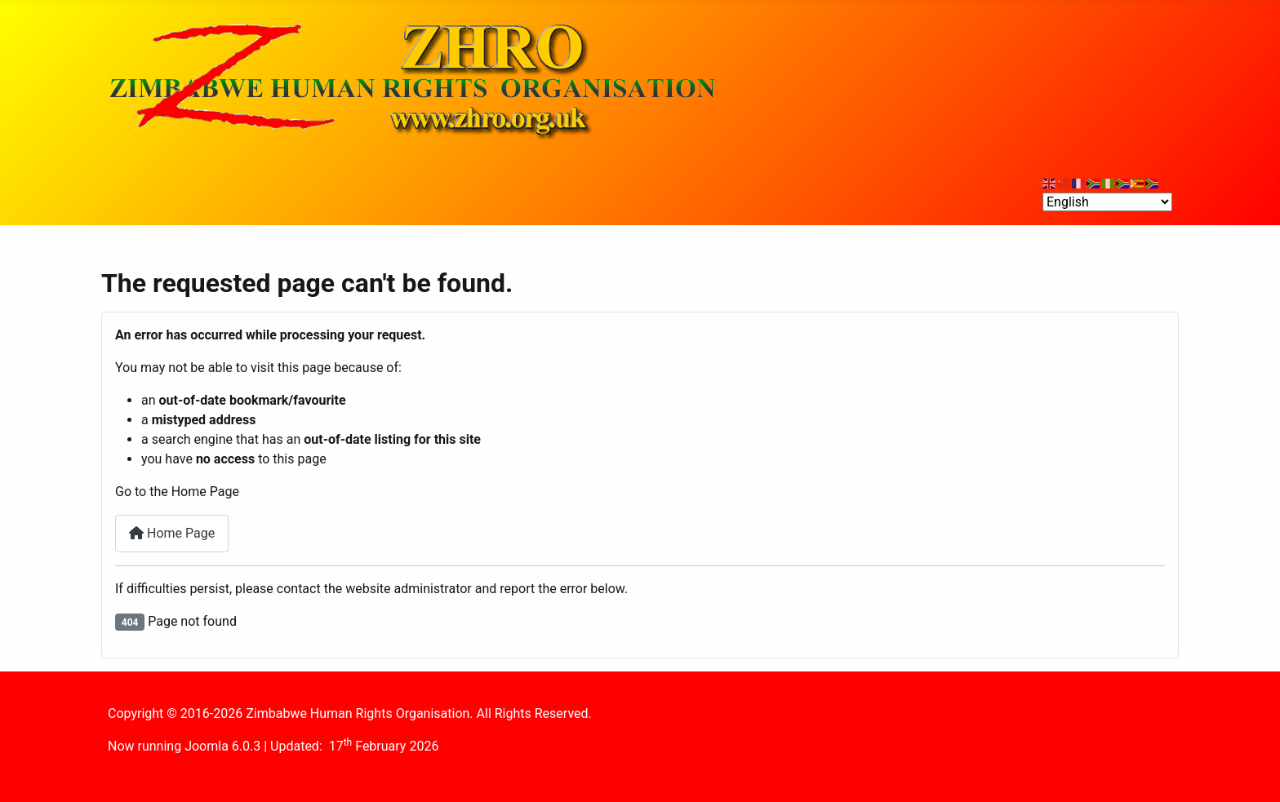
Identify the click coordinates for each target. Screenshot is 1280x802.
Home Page (172, 533)
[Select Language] (1107, 202)
